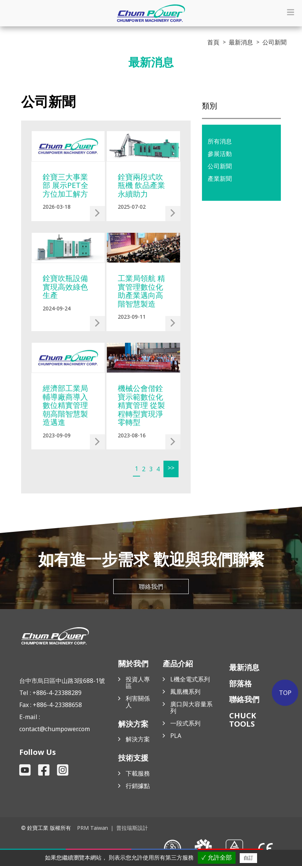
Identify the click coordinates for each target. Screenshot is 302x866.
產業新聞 (220, 178)
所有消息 (220, 141)
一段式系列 (185, 724)
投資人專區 (138, 683)
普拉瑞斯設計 (132, 828)
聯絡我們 (151, 587)
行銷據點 (138, 786)
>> (169, 468)
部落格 (240, 684)
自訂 (248, 858)
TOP (286, 693)
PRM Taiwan (92, 828)
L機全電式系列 (190, 680)
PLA (175, 736)
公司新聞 (220, 166)
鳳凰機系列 (185, 692)
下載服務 (138, 774)
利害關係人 (138, 702)
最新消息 (244, 668)
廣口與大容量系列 (191, 708)
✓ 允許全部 (216, 857)
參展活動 (220, 154)
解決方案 (138, 740)
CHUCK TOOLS (242, 720)
